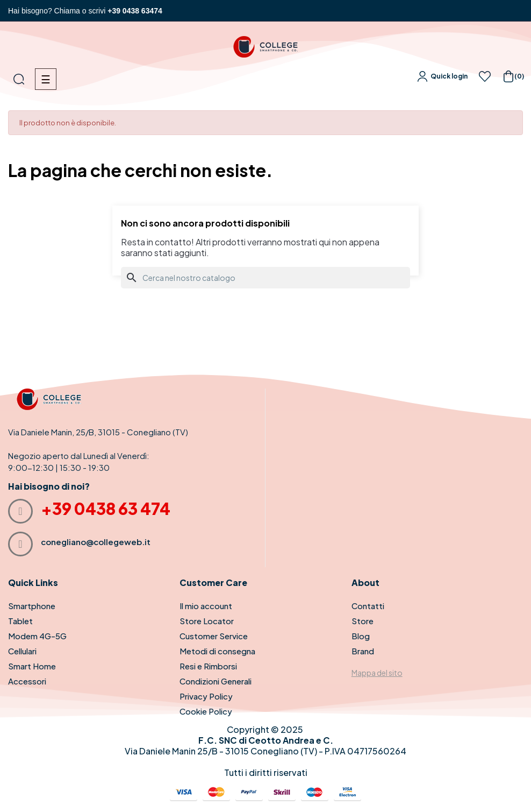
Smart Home (32, 666)
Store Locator (207, 621)
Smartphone (31, 606)
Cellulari (22, 651)
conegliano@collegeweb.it (95, 541)
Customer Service (214, 636)
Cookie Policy (206, 711)
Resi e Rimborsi (208, 666)
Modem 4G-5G (37, 636)
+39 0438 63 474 (105, 508)
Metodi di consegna (217, 651)
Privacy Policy (206, 696)
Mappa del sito (377, 672)
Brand (362, 651)
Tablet (20, 621)
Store (362, 621)
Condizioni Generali (216, 681)
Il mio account (206, 606)
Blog (360, 636)
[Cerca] (265, 277)
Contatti (367, 606)
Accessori (27, 681)
